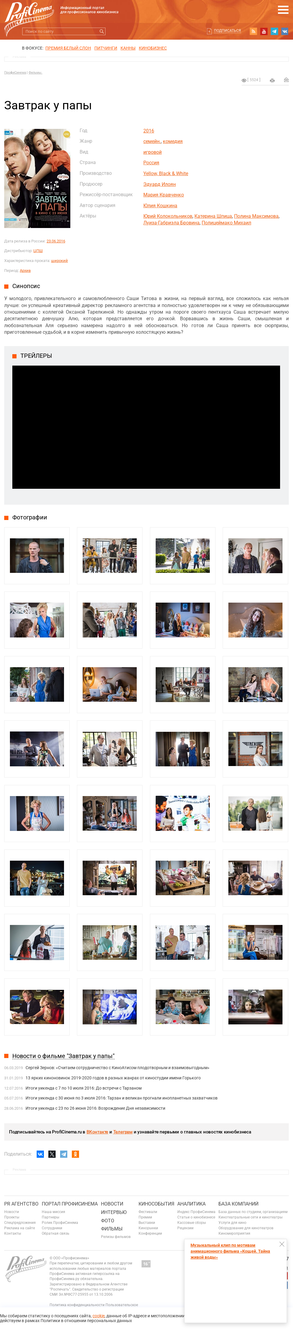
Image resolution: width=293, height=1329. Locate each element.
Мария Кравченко (163, 195)
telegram (274, 31)
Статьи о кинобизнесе (196, 1217)
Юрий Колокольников (167, 216)
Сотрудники (52, 1228)
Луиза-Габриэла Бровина (171, 223)
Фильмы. (35, 73)
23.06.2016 (56, 241)
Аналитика (191, 1204)
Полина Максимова (256, 216)
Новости (11, 1212)
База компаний (238, 1204)
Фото (107, 1221)
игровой (152, 152)
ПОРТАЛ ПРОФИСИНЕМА (70, 1204)
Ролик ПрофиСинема (60, 1223)
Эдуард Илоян (159, 184)
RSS (253, 31)
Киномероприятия (234, 1233)
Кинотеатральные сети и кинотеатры (250, 1217)
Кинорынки (148, 1228)
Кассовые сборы (191, 1223)
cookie (99, 1315)
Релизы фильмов (116, 1237)
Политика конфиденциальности (77, 1305)
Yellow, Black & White (165, 173)
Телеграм (123, 1132)
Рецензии (185, 1228)
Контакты (12, 1233)
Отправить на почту (286, 79)
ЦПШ (38, 250)
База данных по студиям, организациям (253, 1212)
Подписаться (227, 31)
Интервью (114, 1212)
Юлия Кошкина (160, 205)
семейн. (152, 141)
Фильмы (112, 1229)
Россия (151, 163)
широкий (59, 260)
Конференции (150, 1233)
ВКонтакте (97, 1132)
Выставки (147, 1223)
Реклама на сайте (19, 1228)
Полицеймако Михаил (226, 223)
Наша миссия (53, 1212)
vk (285, 31)
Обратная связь (55, 1233)
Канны (128, 48)
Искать (101, 31)
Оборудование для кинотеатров (245, 1228)
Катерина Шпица (213, 216)
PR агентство (21, 1204)
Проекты (11, 1217)
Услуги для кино (232, 1223)
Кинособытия (156, 1204)
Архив (25, 270)
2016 (148, 131)
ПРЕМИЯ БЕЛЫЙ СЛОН (68, 48)
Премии (145, 1217)
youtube (264, 31)
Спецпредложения (20, 1223)
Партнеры (50, 1217)
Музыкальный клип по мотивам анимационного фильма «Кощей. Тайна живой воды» (230, 1251)
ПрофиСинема (15, 73)
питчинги (105, 48)
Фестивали (148, 1212)
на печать (272, 80)
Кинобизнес (153, 48)
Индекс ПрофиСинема (196, 1212)
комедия (173, 141)
